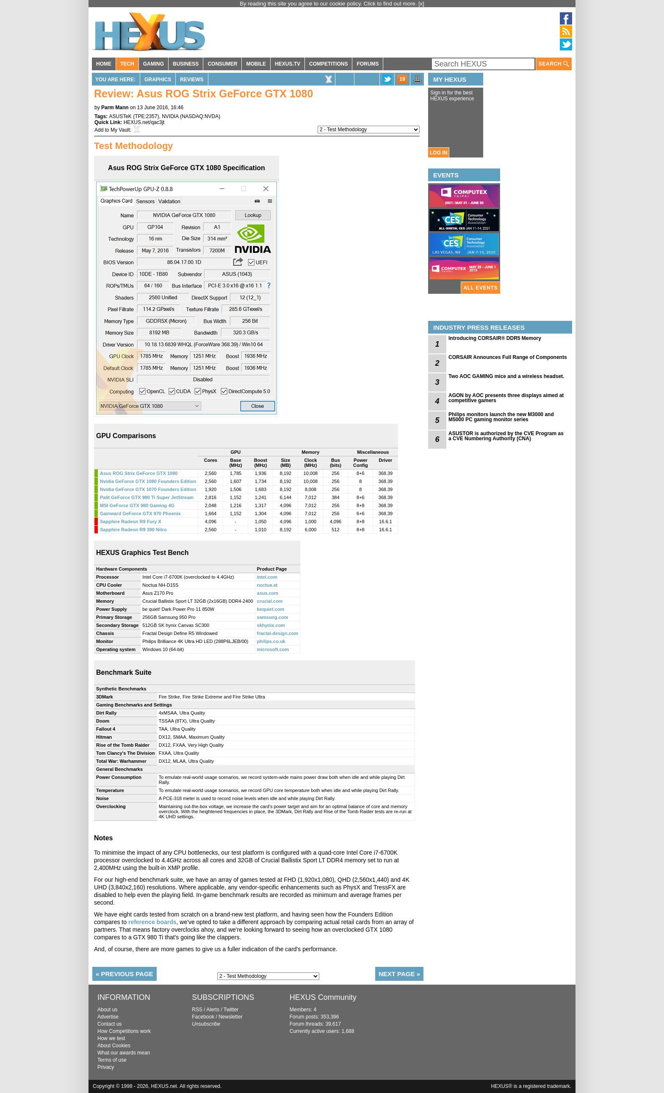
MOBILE (256, 64)
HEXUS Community (323, 997)
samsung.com (272, 617)
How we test (111, 1038)
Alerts (212, 1010)
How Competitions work (124, 1031)
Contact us (109, 1024)
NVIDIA (170, 116)
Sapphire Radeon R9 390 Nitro (133, 529)
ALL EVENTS (481, 288)
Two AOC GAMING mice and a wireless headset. (506, 376)
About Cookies (113, 1046)
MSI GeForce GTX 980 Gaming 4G (137, 505)
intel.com (267, 577)
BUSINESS (186, 64)
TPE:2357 (146, 116)
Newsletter (231, 1017)
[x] (421, 3)
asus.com (268, 593)
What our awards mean (123, 1053)
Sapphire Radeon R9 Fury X (130, 521)
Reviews (191, 80)
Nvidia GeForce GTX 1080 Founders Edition (148, 481)
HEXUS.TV (287, 64)
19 (402, 79)
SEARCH (554, 64)
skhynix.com (271, 625)
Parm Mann (115, 107)
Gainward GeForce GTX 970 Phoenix (140, 513)
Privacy (105, 1067)
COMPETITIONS (328, 64)
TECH (127, 64)
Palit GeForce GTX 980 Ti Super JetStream (147, 497)
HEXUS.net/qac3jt (144, 122)
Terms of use (112, 1060)
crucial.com (270, 601)
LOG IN (438, 153)
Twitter (231, 1010)
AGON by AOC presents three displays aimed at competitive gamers (506, 398)
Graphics (157, 80)
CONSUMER (222, 64)
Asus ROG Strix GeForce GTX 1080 (138, 473)
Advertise (108, 1017)
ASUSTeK (120, 116)
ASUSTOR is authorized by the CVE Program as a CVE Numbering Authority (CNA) (506, 436)
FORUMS (368, 64)
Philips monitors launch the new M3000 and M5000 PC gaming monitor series (501, 417)
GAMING (153, 64)
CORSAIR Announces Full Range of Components (507, 357)
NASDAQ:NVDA (200, 116)
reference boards (152, 922)
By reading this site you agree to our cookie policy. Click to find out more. (329, 3)
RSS (197, 1010)
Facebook (203, 1017)
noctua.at (267, 585)
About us (107, 1010)
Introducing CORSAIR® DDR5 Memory (494, 338)
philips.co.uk (271, 641)
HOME (103, 64)
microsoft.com (273, 649)
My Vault (120, 130)
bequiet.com (271, 609)
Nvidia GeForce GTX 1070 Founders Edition (148, 489)
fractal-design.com (278, 633)
